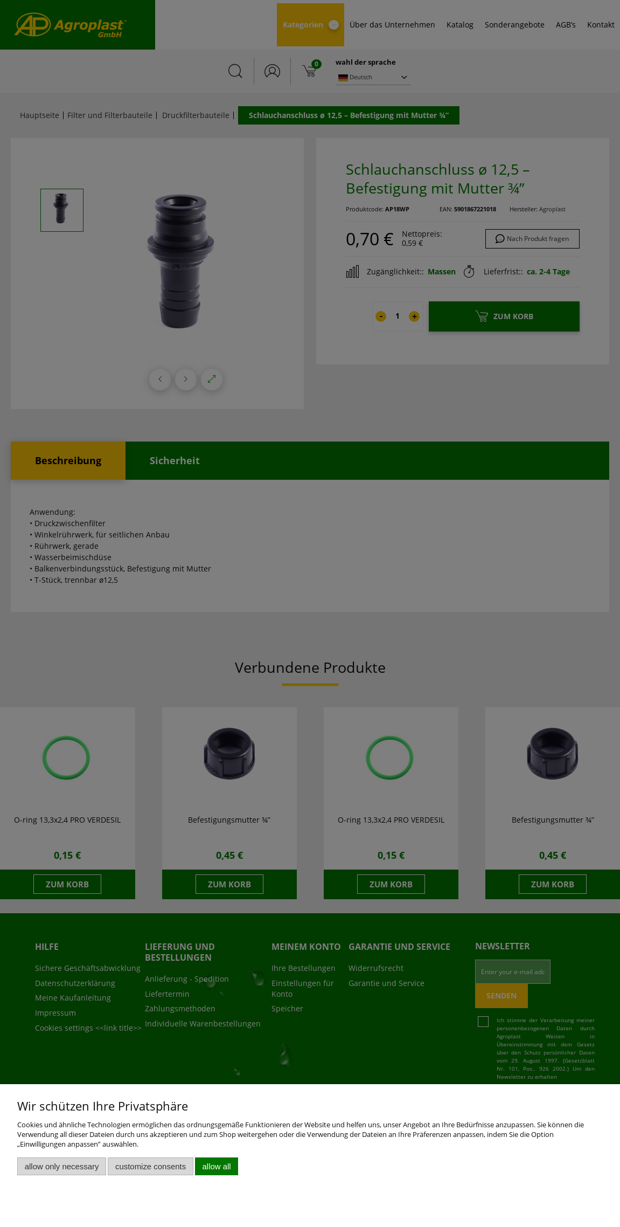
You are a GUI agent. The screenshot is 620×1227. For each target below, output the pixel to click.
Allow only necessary (62, 1166)
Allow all (217, 1166)
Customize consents (150, 1166)
